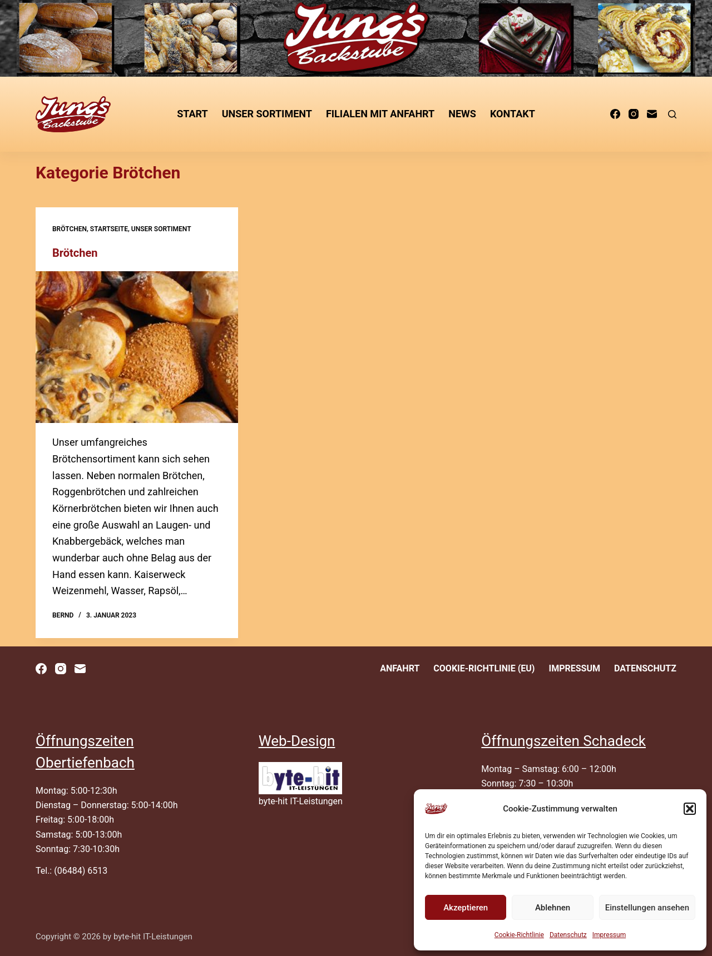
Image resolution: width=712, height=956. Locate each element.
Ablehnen (552, 908)
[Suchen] (672, 114)
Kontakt (512, 114)
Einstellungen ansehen (647, 908)
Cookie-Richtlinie (519, 935)
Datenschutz (568, 935)
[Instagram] (634, 114)
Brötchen (69, 229)
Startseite (109, 229)
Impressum (609, 935)
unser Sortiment (267, 114)
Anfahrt (399, 668)
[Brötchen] (137, 347)
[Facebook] (615, 114)
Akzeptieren (465, 908)
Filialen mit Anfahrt (380, 114)
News (462, 114)
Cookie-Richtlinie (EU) (484, 668)
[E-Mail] (652, 114)
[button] (689, 808)
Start (192, 114)
